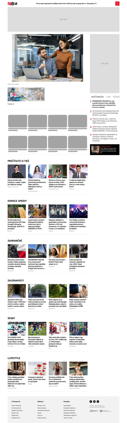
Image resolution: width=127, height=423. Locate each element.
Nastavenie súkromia (17, 410)
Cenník (39, 413)
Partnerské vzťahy (53, 386)
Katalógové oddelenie (69, 413)
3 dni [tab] (108, 97)
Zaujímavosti (16, 280)
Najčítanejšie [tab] (97, 97)
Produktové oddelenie (69, 408)
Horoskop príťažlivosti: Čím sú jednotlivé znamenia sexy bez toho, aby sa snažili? (57, 380)
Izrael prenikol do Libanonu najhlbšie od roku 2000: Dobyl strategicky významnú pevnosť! (77, 264)
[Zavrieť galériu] (117, 3)
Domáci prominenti (33, 191)
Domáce (10, 231)
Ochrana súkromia (16, 408)
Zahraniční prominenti (13, 187)
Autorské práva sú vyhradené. (97, 407)
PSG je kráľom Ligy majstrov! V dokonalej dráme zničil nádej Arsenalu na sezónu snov (78, 340)
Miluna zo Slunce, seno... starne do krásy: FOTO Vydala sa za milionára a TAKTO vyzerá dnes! (57, 183)
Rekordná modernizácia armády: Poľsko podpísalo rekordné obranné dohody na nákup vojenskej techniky (17, 264)
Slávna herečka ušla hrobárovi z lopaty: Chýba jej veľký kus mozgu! (16, 182)
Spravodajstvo (67, 405)
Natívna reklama (42, 418)
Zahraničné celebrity (74, 388)
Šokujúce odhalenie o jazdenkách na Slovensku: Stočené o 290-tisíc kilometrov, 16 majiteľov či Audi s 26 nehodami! (58, 224)
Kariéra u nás (15, 413)
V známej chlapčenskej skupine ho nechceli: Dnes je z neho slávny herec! (77, 183)
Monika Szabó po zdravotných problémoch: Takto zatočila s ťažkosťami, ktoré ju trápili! (37, 184)
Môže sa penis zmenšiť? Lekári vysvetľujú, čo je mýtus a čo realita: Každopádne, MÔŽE (77, 303)
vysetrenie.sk (72, 308)
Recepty (30, 384)
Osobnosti (71, 189)
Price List (40, 415)
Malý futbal (31, 346)
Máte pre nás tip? (68, 418)
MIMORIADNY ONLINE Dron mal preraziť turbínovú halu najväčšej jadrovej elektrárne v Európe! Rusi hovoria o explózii (36, 264)
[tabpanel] (104, 121)
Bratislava (71, 231)
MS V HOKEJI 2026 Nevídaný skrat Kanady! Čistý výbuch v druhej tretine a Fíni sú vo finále (16, 340)
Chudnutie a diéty (12, 388)
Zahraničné (15, 240)
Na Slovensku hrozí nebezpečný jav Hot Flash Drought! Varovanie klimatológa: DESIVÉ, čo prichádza (16, 224)
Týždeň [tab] (116, 97)
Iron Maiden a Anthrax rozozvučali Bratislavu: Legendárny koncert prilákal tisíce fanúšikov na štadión (77, 224)
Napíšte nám (15, 415)
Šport (11, 318)
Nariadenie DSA (16, 418)
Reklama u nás (41, 405)
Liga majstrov (72, 346)
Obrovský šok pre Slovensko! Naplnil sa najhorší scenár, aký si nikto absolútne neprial (36, 340)
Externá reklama (42, 408)
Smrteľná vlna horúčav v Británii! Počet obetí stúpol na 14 (57, 262)
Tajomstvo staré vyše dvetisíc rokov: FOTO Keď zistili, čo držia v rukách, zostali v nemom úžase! (16, 303)
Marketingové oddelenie (70, 415)
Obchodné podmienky (43, 410)
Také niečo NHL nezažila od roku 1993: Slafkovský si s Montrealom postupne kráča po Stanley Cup (57, 341)
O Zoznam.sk (16, 401)
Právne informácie (16, 405)
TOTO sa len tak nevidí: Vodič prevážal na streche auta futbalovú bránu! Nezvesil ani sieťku (37, 303)
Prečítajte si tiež (18, 161)
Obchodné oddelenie (69, 410)
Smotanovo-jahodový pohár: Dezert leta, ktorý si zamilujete (36, 379)
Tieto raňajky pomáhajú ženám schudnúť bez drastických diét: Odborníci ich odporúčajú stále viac (16, 381)
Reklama (40, 401)
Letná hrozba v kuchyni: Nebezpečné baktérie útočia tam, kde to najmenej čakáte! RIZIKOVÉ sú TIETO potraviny (36, 224)
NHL (50, 348)
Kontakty (67, 401)
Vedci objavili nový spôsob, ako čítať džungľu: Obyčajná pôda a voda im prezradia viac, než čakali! (58, 303)
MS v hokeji (10, 346)
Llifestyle (14, 358)
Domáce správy (17, 200)
